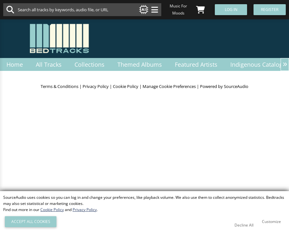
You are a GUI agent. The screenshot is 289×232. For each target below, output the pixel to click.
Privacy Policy (96, 86)
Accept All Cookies (30, 221)
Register (269, 9)
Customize (271, 221)
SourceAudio (236, 86)
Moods (178, 13)
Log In (231, 9)
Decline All (244, 225)
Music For (178, 6)
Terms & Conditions (59, 86)
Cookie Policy (125, 86)
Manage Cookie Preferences (169, 86)
